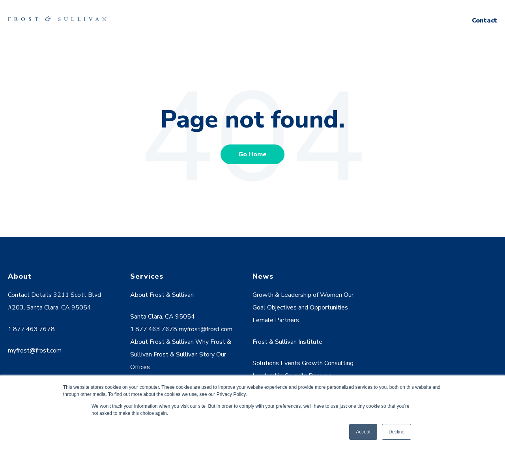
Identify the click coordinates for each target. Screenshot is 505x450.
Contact (484, 20)
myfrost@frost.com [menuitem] (35, 350)
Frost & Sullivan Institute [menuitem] (287, 342)
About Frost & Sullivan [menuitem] (162, 295)
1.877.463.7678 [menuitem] (31, 329)
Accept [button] (363, 432)
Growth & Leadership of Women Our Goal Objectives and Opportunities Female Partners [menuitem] (303, 307)
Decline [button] (396, 432)
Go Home (252, 154)
